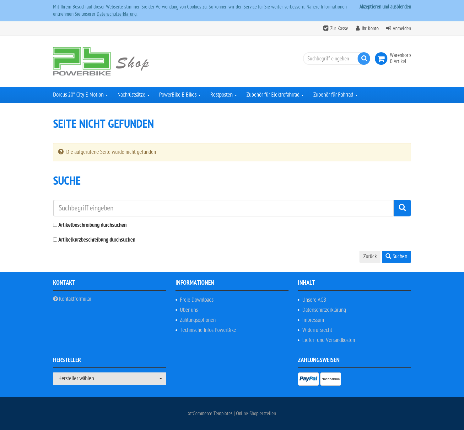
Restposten (223, 95)
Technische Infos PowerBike (208, 330)
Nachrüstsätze (133, 95)
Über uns (189, 310)
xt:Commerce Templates (211, 413)
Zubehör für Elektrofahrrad (275, 95)
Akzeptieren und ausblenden (385, 7)
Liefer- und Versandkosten (328, 340)
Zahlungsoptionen (198, 320)
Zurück (370, 256)
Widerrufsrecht (317, 330)
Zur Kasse (339, 28)
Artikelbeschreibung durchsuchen (92, 225)
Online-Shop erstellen (256, 413)
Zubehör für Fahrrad (335, 95)
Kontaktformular (72, 299)
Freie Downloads (196, 300)
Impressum (313, 320)
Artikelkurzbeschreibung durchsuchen (96, 240)
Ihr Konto (370, 28)
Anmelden (402, 28)
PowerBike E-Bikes (180, 95)
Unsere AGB (314, 300)
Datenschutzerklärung (117, 14)
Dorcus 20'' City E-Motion (80, 95)
